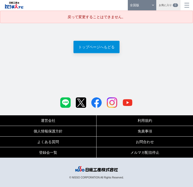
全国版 (134, 5)
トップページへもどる (96, 47)
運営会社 (48, 120)
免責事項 (145, 131)
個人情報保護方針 (48, 131)
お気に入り (168, 5)
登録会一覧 (48, 152)
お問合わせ (145, 142)
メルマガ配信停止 (144, 152)
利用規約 (145, 120)
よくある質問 (48, 142)
